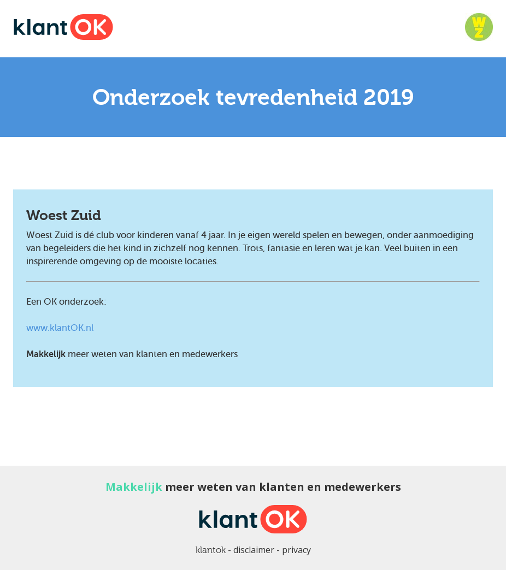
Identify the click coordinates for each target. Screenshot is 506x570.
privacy (296, 550)
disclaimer (253, 550)
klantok (211, 550)
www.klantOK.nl (59, 328)
